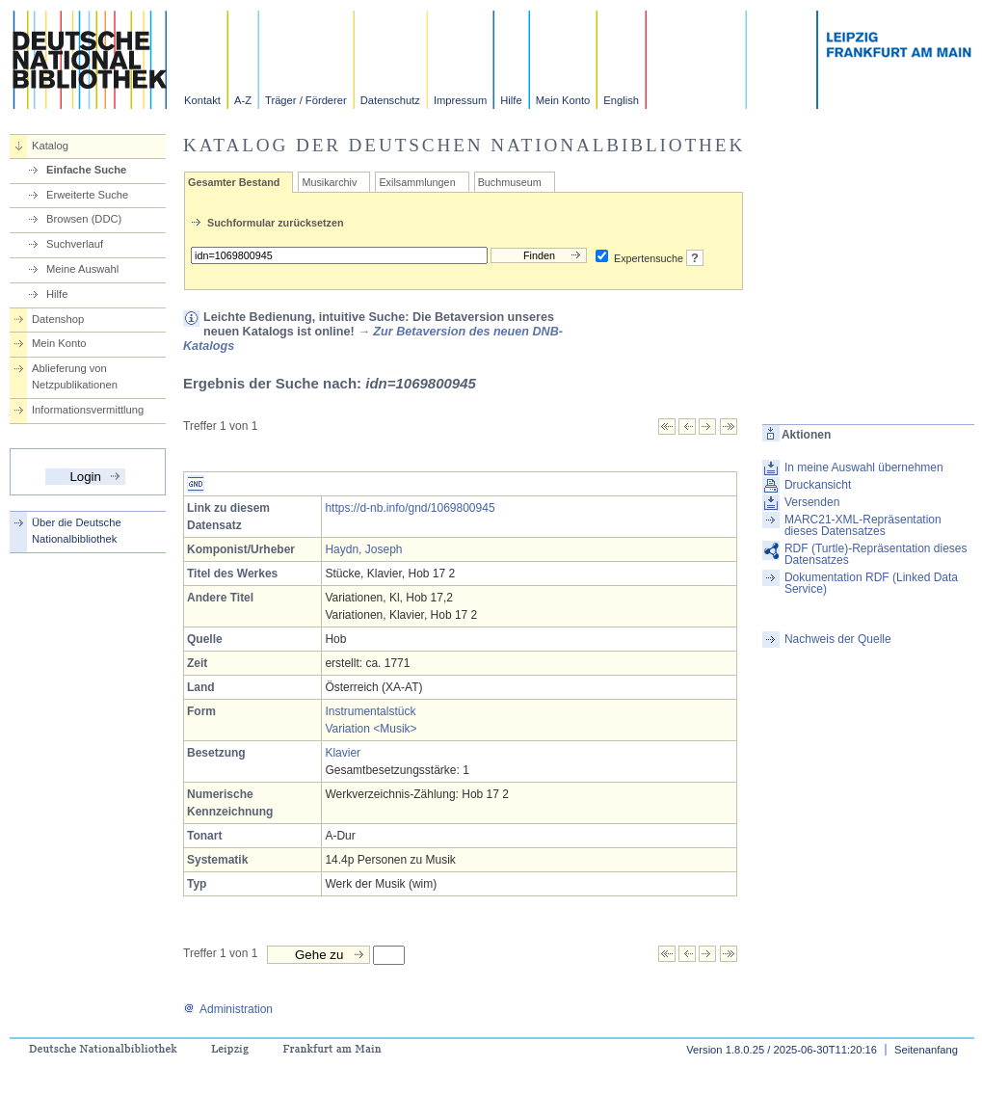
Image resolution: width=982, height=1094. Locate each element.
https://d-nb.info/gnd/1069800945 (409, 508)
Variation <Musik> (370, 728)
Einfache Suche (86, 169)
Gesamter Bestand (233, 182)
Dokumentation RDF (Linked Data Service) (871, 583)
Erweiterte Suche (87, 194)
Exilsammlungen (417, 182)
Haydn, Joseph (363, 549)
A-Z (243, 100)
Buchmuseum (510, 182)
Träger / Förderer (306, 100)
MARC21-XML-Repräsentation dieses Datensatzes (863, 525)
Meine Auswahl (82, 269)
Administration (228, 1009)
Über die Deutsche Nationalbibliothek (76, 531)
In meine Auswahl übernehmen (863, 467)
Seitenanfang (926, 1049)
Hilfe (510, 100)
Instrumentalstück (370, 711)
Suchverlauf (74, 244)
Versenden (811, 502)
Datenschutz (390, 100)
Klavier (342, 753)
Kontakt (202, 100)
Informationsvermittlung (88, 409)
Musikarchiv (329, 182)
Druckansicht (817, 485)
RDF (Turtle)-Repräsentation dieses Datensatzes (876, 554)
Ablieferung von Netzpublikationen (75, 376)
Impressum (460, 100)
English (621, 100)
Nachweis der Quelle (837, 639)
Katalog (50, 145)
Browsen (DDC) (83, 219)
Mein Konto (563, 100)
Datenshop (58, 319)
